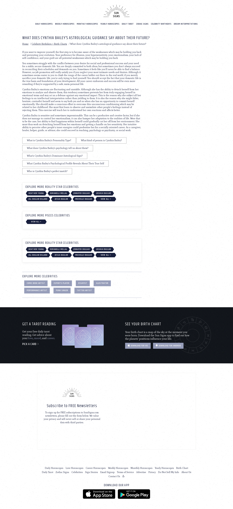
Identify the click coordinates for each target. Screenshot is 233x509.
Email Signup (107, 472)
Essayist (82, 283)
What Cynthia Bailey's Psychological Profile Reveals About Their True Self (65, 163)
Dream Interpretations (186, 24)
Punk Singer (62, 290)
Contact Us (114, 476)
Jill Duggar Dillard (38, 199)
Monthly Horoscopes (87, 24)
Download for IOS (138, 346)
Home (25, 44)
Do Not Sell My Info (168, 472)
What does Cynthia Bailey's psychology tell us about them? (57, 148)
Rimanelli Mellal (58, 193)
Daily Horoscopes (44, 24)
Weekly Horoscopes (64, 24)
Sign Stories (91, 472)
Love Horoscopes (74, 468)
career (50, 338)
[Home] (116, 11)
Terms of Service (125, 472)
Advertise (141, 472)
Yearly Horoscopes (109, 24)
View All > (106, 199)
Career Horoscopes (96, 468)
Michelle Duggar (83, 199)
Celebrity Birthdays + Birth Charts (49, 44)
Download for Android (168, 346)
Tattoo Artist (84, 290)
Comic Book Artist (36, 283)
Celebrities (77, 472)
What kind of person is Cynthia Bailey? (101, 140)
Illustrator (102, 283)
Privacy (152, 472)
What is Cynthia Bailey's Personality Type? (49, 140)
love (30, 338)
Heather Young (36, 193)
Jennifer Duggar (81, 193)
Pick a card (30, 344)
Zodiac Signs (142, 24)
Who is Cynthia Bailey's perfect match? (47, 171)
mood (37, 338)
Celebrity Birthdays (161, 24)
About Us (186, 472)
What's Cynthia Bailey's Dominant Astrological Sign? (55, 155)
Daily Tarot (128, 24)
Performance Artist (37, 290)
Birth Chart (182, 468)
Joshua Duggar (103, 193)
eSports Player (61, 283)
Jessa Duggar (61, 199)
